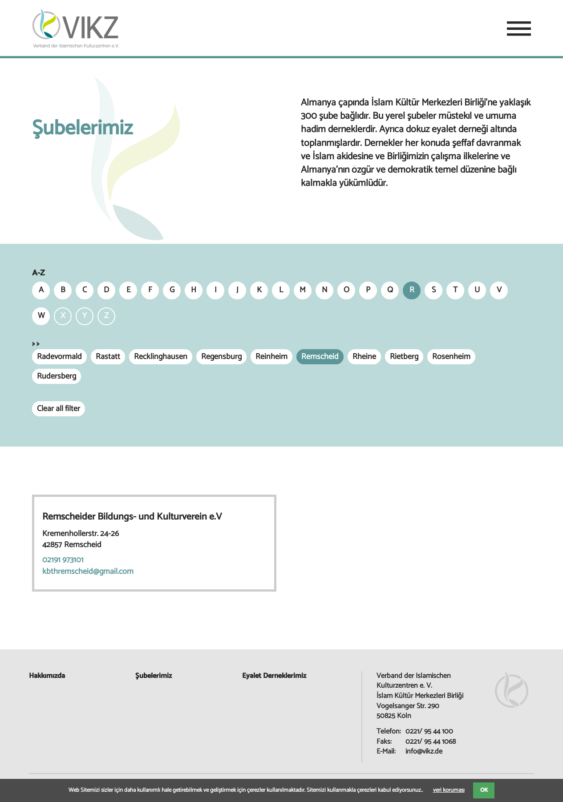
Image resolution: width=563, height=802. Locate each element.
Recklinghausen (160, 356)
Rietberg (404, 356)
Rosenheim (451, 356)
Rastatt (108, 356)
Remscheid (320, 356)
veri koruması (449, 790)
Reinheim (271, 356)
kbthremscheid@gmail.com (88, 571)
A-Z (38, 273)
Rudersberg (56, 376)
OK (484, 790)
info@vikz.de (423, 752)
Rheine (364, 356)
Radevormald (59, 356)
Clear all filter (58, 408)
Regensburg (221, 356)
